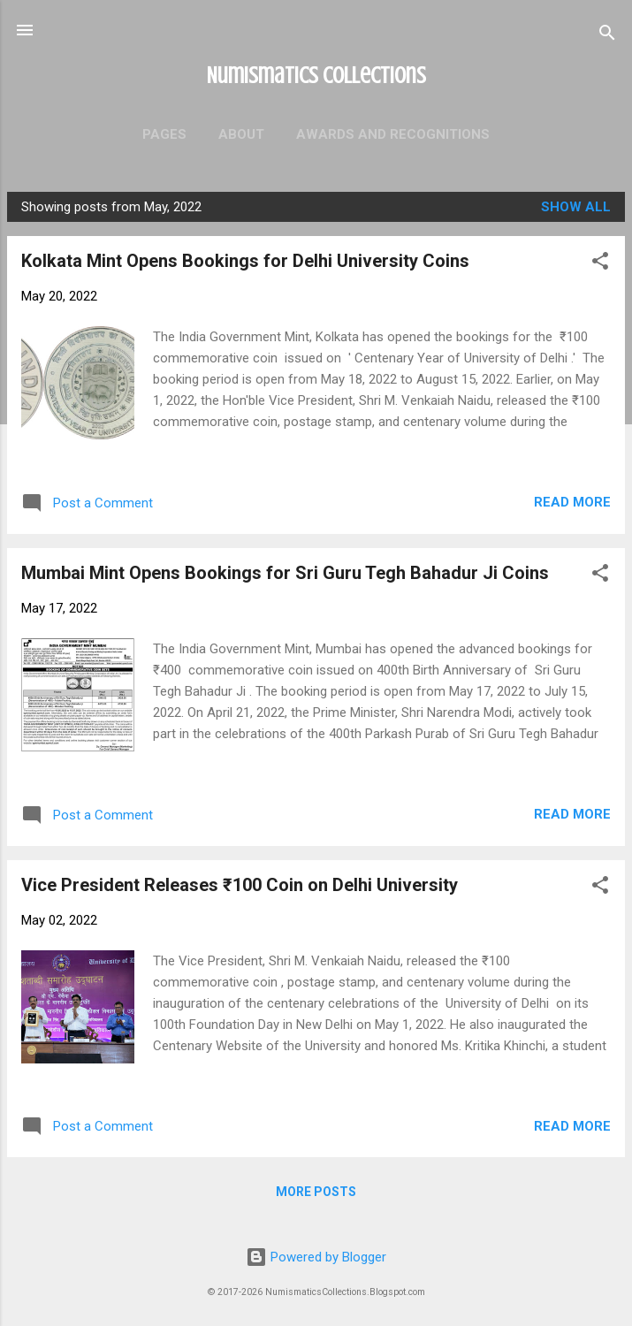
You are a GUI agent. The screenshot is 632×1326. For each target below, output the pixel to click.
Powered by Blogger (316, 1257)
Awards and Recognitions (393, 134)
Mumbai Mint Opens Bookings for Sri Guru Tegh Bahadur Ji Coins (285, 572)
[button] (600, 264)
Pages (164, 134)
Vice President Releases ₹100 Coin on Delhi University (239, 884)
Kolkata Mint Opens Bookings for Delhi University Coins (245, 260)
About (241, 134)
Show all (576, 207)
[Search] (607, 36)
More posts (316, 1192)
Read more (572, 502)
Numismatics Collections (316, 75)
